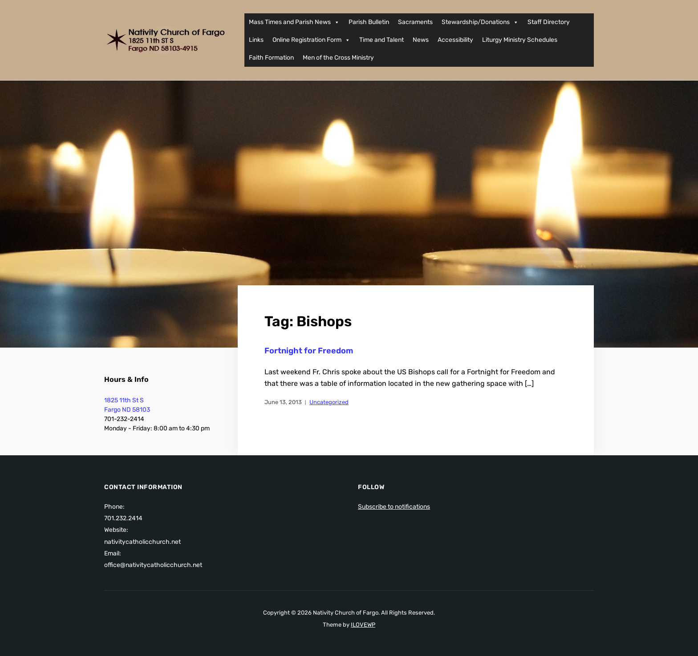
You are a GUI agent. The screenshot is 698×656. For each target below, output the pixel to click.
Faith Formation (271, 57)
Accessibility (455, 40)
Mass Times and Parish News (294, 22)
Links (256, 40)
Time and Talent (381, 40)
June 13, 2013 (283, 402)
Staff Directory (549, 22)
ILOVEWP (363, 624)
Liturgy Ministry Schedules (519, 40)
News (421, 40)
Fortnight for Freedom (308, 351)
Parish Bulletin (369, 22)
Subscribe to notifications (394, 506)
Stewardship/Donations (480, 22)
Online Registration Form (311, 40)
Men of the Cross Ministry (338, 57)
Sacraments (415, 22)
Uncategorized (329, 402)
